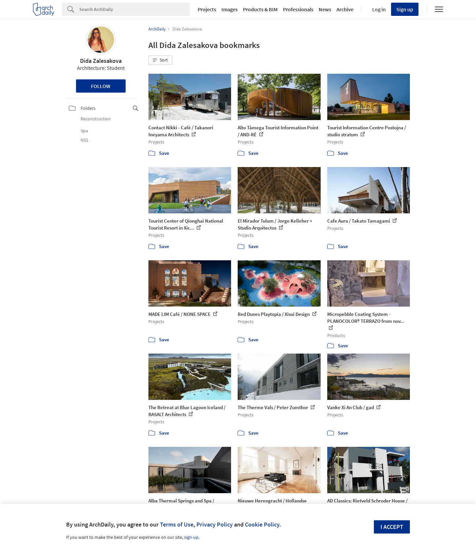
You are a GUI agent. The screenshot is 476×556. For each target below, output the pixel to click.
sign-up (191, 537)
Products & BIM (260, 9)
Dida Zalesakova (101, 60)
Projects (207, 9)
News (325, 9)
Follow (100, 86)
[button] (160, 60)
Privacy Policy (214, 524)
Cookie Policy (262, 524)
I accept (391, 527)
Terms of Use (176, 524)
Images (229, 9)
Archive (345, 9)
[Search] (134, 9)
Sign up (404, 9)
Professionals (298, 9)
